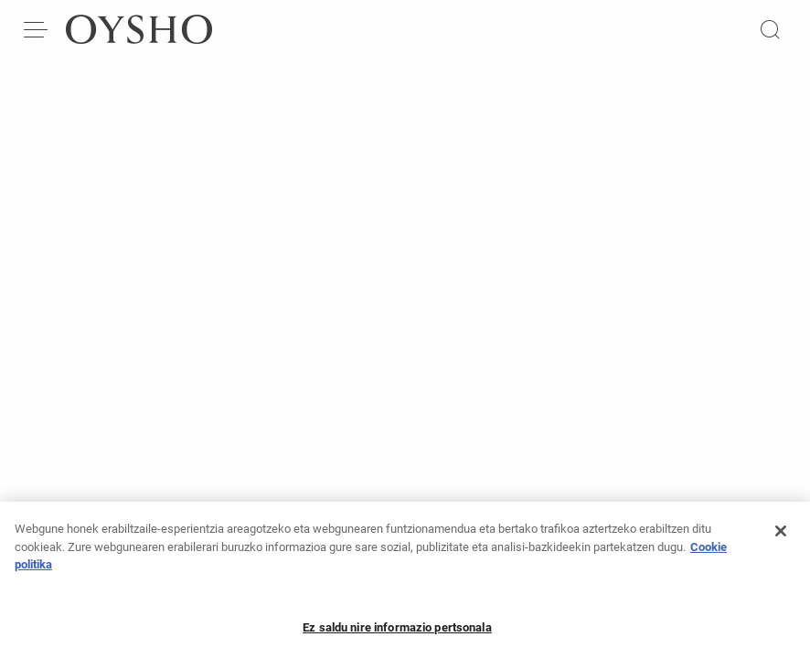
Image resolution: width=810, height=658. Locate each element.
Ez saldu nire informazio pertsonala (397, 633)
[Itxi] (781, 536)
